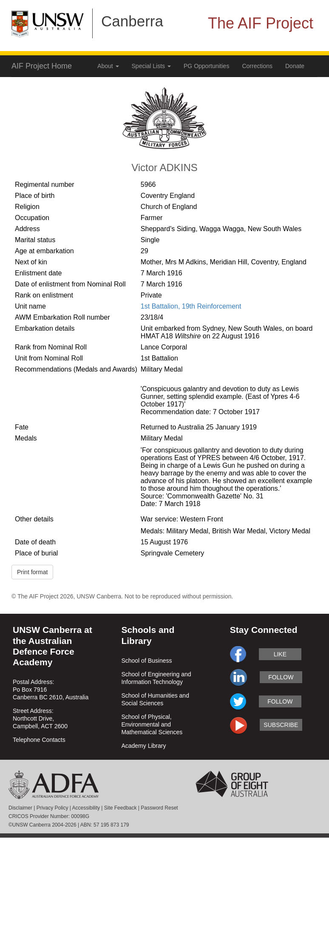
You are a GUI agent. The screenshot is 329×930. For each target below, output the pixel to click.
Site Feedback (120, 808)
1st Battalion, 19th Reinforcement (191, 306)
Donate (294, 66)
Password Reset (159, 808)
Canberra (132, 21)
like (280, 654)
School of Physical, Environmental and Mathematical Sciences (151, 724)
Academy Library (143, 745)
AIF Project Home (41, 66)
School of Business (146, 660)
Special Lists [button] (151, 66)
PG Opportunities (206, 66)
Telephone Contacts (39, 739)
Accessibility (86, 808)
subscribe (281, 724)
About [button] (108, 66)
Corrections (257, 66)
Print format (32, 572)
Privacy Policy (52, 808)
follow (280, 677)
